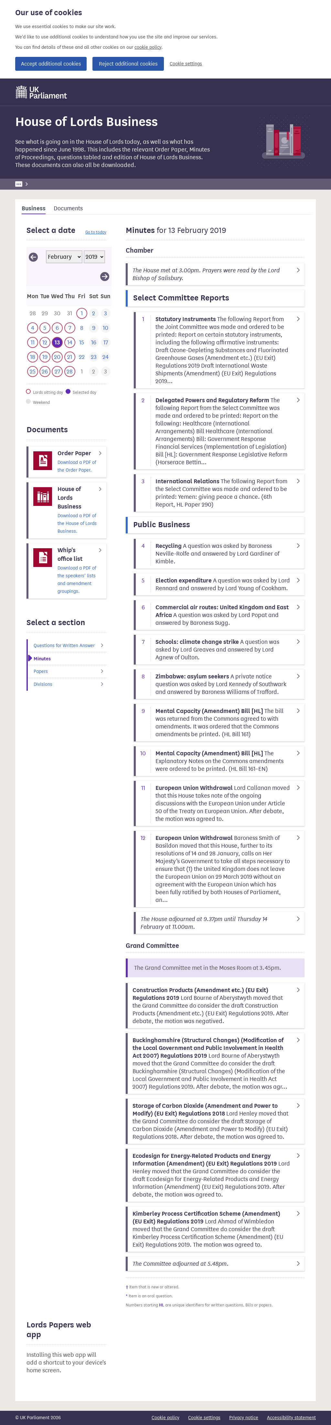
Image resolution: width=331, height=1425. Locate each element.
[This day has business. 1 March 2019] (82, 371)
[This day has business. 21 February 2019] (70, 357)
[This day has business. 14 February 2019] (70, 342)
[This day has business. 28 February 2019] (70, 371)
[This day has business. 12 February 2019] (45, 342)
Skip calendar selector (26, 246)
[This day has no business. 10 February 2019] (106, 328)
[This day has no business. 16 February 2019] (94, 342)
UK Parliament (30, 184)
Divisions (70, 684)
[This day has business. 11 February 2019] (33, 342)
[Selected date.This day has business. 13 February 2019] (57, 342)
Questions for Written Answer (70, 645)
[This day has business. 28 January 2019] (33, 313)
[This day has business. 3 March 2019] (106, 371)
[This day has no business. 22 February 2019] (82, 357)
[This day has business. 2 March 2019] (94, 371)
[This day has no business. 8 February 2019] (82, 328)
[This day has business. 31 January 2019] (70, 313)
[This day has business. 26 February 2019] (45, 371)
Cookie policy (165, 1417)
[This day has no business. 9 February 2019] (94, 328)
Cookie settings (186, 64)
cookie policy (147, 47)
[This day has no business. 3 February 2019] (106, 313)
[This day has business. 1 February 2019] (82, 313)
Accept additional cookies (51, 64)
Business (63, 184)
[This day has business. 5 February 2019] (45, 328)
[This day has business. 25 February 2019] (33, 371)
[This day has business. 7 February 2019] (70, 328)
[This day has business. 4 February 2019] (33, 328)
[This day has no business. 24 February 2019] (106, 357)
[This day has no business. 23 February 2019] (94, 357)
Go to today (95, 232)
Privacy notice (243, 1417)
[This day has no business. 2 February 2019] (94, 313)
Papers (70, 671)
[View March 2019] (104, 276)
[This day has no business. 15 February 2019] (82, 342)
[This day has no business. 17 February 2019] (106, 342)
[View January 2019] (33, 257)
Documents (68, 208)
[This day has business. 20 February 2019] (57, 357)
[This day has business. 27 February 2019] (57, 371)
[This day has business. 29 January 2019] (45, 313)
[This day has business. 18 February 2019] (33, 357)
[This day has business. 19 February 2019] (45, 357)
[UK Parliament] (41, 92)
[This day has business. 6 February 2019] (57, 328)
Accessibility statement (291, 1417)
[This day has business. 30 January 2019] (57, 313)
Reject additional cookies (128, 64)
